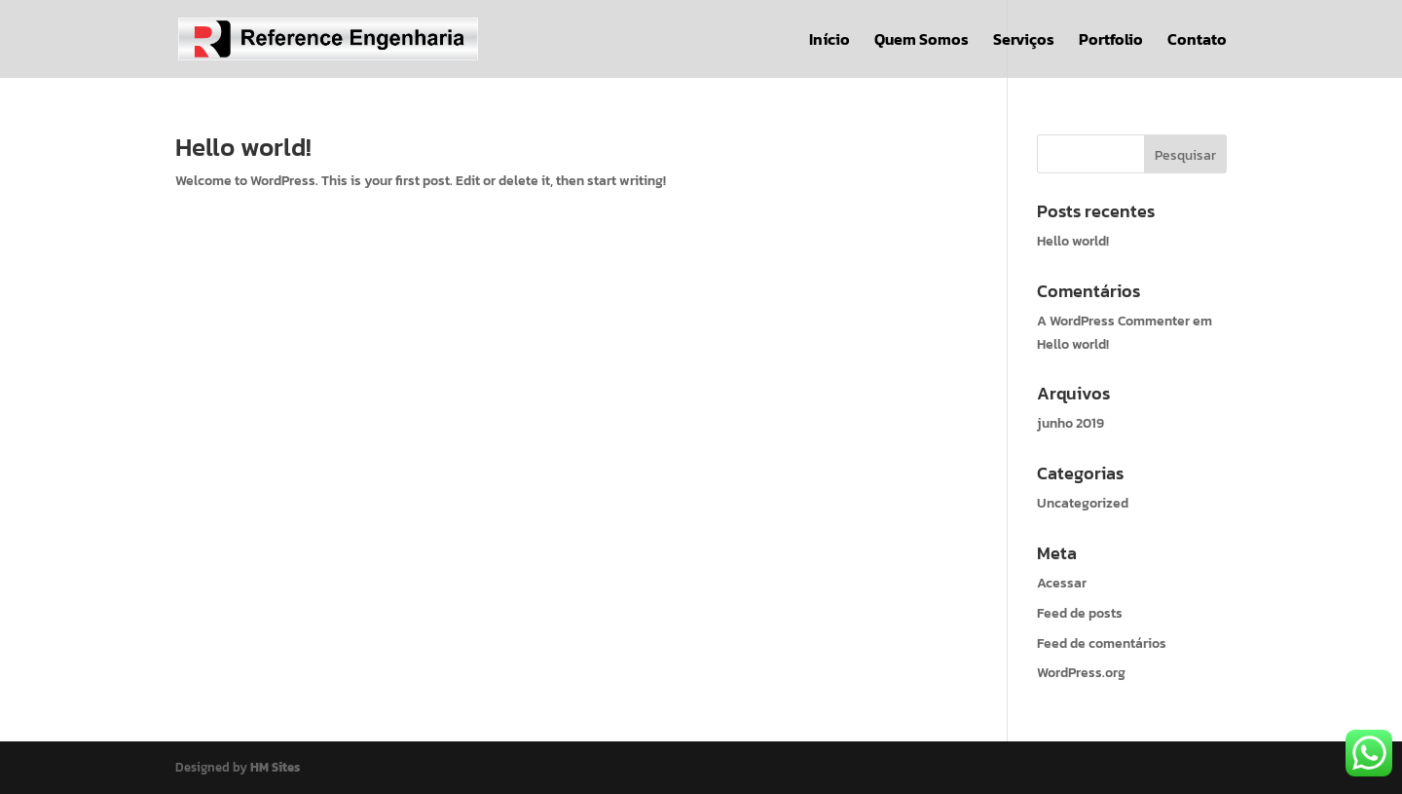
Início (829, 41)
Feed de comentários (1101, 643)
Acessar (1062, 583)
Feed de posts (1080, 613)
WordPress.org (1081, 672)
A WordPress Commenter (1113, 321)
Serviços (1023, 41)
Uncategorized (1082, 503)
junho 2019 (1070, 423)
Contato (1197, 41)
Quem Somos (921, 41)
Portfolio (1111, 41)
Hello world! (243, 147)
